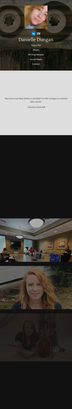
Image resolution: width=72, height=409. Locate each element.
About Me (36, 45)
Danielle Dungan (36, 40)
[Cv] (38, 34)
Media (36, 49)
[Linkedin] (33, 34)
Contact (36, 64)
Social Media (36, 59)
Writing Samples (36, 54)
